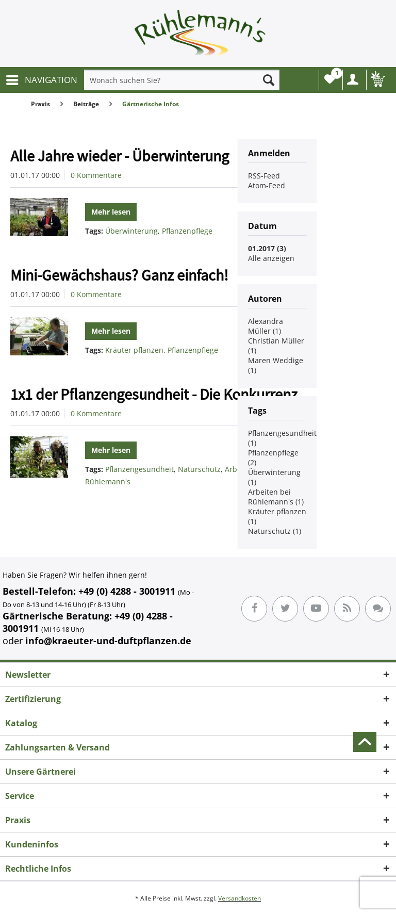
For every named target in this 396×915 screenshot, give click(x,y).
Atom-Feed (266, 185)
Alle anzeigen (271, 258)
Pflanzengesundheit (139, 469)
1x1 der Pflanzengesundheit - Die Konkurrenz (154, 394)
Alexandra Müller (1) (265, 326)
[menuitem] (41, 80)
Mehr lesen (110, 212)
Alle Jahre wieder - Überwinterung (119, 156)
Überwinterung (131, 231)
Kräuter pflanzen (134, 350)
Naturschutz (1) (274, 531)
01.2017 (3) (267, 248)
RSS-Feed (264, 176)
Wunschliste (332, 77)
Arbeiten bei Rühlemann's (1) (276, 496)
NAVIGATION (41, 79)
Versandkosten (239, 898)
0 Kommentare (96, 175)
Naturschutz (199, 469)
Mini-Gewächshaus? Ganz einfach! (119, 275)
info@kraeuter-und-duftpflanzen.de (108, 640)
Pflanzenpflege (187, 231)
